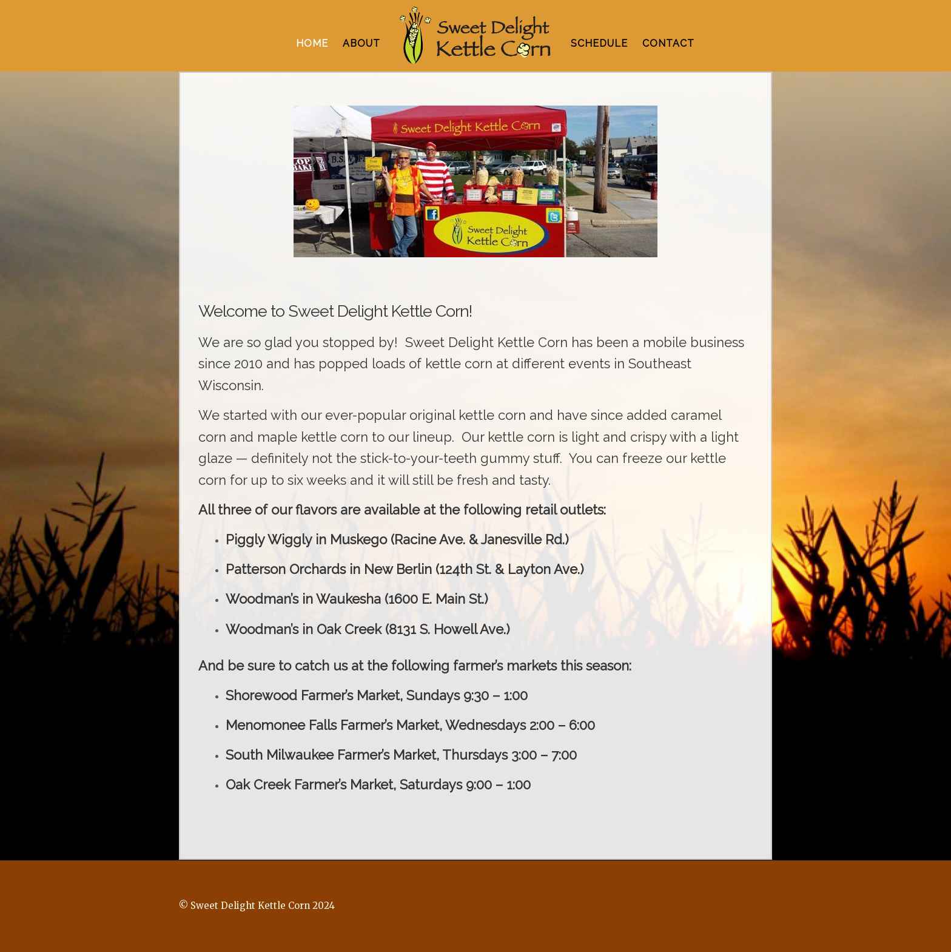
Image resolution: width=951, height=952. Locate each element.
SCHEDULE (599, 43)
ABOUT (361, 43)
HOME (312, 43)
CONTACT (668, 43)
